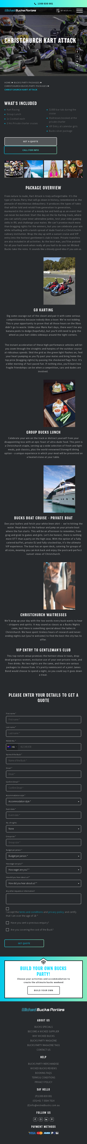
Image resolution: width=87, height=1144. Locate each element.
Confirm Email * (13, 773)
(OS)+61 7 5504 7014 (43, 1091)
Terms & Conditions (43, 1068)
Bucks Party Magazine (43, 1031)
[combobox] (12, 738)
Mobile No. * (11, 732)
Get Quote (24, 934)
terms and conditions (31, 903)
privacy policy (56, 903)
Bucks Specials (43, 1017)
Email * (9, 759)
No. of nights (11, 814)
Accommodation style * (15, 787)
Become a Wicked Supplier (43, 1022)
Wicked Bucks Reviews (43, 1058)
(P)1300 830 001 (43, 1086)
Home (7, 82)
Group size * (11, 828)
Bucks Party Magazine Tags (43, 1035)
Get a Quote (23, 140)
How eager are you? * (14, 855)
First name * (11, 705)
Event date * (11, 800)
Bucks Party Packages (26, 82)
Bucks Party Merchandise (43, 1054)
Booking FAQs (43, 1063)
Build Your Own (43, 980)
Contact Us (43, 1040)
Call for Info (63, 140)
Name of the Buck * (14, 746)
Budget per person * (14, 841)
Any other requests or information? (20, 882)
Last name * (11, 718)
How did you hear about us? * (18, 868)
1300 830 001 (43, 3)
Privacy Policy (43, 1072)
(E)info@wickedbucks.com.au (43, 1095)
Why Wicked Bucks (43, 1026)
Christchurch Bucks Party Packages (25, 86)
